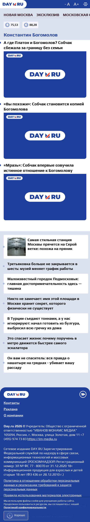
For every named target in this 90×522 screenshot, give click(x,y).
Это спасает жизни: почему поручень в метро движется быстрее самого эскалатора (42, 343)
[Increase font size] (76, 4)
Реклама (10, 409)
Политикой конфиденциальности (25, 507)
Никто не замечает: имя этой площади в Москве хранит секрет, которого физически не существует (43, 303)
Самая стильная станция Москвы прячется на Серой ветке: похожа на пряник (46, 247)
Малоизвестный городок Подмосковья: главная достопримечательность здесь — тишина (44, 283)
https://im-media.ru (42, 439)
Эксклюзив (47, 15)
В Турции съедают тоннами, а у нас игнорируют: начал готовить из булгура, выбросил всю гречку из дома (43, 323)
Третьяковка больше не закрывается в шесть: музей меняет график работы (42, 266)
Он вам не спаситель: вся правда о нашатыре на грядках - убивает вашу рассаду (40, 363)
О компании (13, 415)
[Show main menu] (85, 4)
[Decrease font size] (67, 4)
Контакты (12, 403)
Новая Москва (18, 15)
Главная (16, 394)
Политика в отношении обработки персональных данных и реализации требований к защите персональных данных (41, 485)
